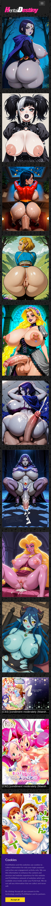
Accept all (15, 899)
